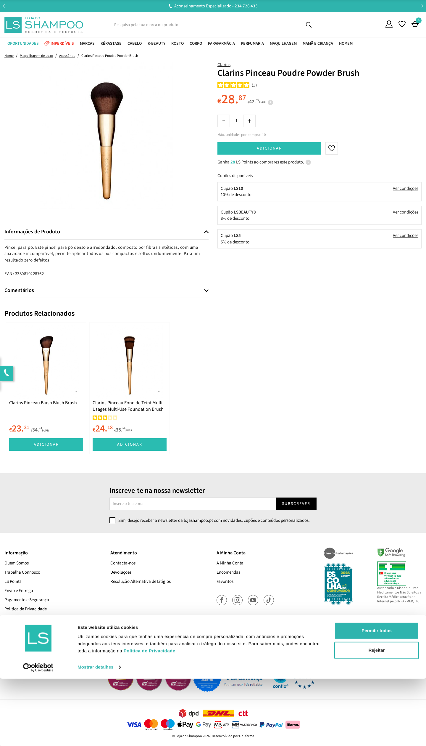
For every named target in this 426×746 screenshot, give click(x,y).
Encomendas (228, 572)
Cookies (11, 618)
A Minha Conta (230, 563)
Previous (3, 5)
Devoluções (120, 572)
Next (422, 5)
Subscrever (296, 504)
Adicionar (269, 148)
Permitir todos (377, 697)
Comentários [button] (19, 290)
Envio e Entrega (18, 591)
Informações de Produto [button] (32, 232)
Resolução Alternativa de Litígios (140, 581)
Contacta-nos (122, 563)
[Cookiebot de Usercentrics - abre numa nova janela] (38, 734)
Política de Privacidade (25, 609)
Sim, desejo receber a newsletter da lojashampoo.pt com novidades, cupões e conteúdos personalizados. (214, 520)
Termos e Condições (22, 627)
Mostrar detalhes (96, 734)
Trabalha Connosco (22, 572)
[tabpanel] (46, 388)
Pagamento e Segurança (26, 600)
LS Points (12, 581)
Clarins (223, 65)
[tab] (106, 232)
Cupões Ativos (17, 636)
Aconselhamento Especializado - (216, 6)
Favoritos (225, 581)
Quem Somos (16, 563)
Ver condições (405, 188)
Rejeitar (376, 717)
